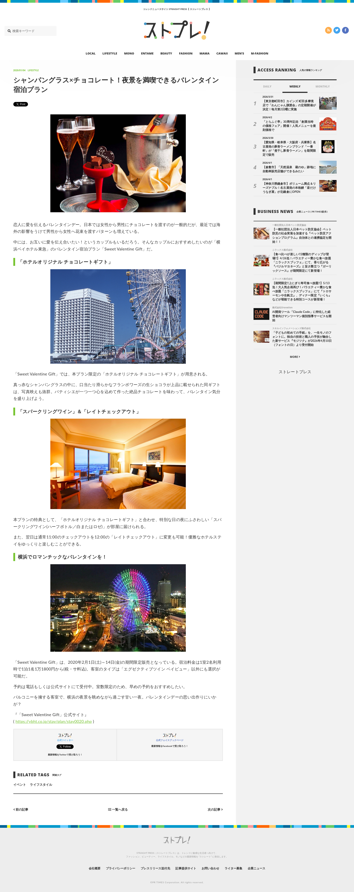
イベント (19, 784)
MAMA (205, 53)
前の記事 (20, 809)
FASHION (186, 53)
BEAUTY (166, 53)
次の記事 (215, 809)
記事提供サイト (186, 868)
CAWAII (222, 53)
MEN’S (239, 53)
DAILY (267, 86)
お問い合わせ (212, 868)
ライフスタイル (41, 784)
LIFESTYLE (109, 53)
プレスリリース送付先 (154, 868)
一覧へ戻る (118, 809)
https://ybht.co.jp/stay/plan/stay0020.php (54, 721)
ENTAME (147, 53)
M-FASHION (259, 53)
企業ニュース (261, 868)
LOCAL (91, 53)
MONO (129, 53)
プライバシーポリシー (117, 868)
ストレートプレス (295, 372)
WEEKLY (294, 86)
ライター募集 (237, 868)
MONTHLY (323, 86)
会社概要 (89, 868)
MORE (295, 357)
